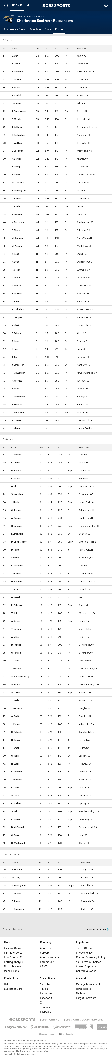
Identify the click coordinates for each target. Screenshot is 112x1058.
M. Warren (17, 246)
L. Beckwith (17, 150)
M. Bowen (16, 470)
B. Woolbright (18, 843)
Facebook (46, 998)
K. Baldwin (17, 95)
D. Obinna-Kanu (19, 541)
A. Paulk (15, 716)
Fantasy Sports (13, 952)
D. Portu (15, 549)
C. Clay (15, 55)
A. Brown (15, 684)
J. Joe (14, 357)
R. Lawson (17, 214)
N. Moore (16, 285)
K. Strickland (18, 309)
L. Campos (17, 317)
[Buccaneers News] (15, 29)
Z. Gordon (17, 869)
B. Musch (16, 119)
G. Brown (16, 893)
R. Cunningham (19, 190)
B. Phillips (16, 644)
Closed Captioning (87, 966)
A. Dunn (15, 261)
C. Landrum (16, 526)
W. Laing (16, 877)
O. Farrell (16, 198)
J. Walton (16, 573)
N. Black (15, 763)
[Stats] (48, 29)
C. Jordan (16, 510)
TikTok (44, 989)
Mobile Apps (11, 971)
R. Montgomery (20, 885)
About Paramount (50, 957)
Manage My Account (88, 984)
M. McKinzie (17, 533)
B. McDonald (17, 827)
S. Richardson (18, 135)
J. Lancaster (18, 364)
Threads (45, 1007)
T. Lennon (16, 629)
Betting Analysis (14, 962)
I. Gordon (16, 103)
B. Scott (16, 87)
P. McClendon (18, 372)
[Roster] (59, 29)
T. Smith (15, 747)
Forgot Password (86, 998)
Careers (45, 952)
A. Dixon (15, 795)
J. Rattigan (17, 127)
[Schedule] (35, 29)
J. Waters (16, 668)
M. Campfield (18, 182)
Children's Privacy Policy (90, 957)
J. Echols (16, 63)
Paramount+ (47, 962)
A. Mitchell (17, 380)
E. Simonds (17, 404)
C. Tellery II (17, 565)
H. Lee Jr (16, 277)
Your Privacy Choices (88, 962)
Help (6, 984)
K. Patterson (18, 222)
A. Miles (15, 637)
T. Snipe (15, 660)
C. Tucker (15, 755)
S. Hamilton (17, 494)
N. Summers (18, 909)
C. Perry (15, 835)
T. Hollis (15, 613)
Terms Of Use (84, 948)
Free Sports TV (13, 957)
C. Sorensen (18, 412)
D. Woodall (16, 581)
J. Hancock (16, 708)
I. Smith (15, 557)
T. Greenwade (19, 111)
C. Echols (16, 333)
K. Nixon (16, 388)
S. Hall (14, 811)
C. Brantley (16, 771)
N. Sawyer (16, 740)
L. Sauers (16, 301)
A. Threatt (17, 428)
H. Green (16, 269)
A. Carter (15, 692)
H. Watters (17, 143)
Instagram (46, 993)
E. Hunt (15, 349)
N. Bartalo (16, 597)
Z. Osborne (17, 71)
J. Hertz (15, 502)
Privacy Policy (84, 952)
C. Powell (16, 652)
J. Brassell (16, 779)
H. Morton (17, 293)
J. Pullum (15, 724)
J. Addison (16, 454)
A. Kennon (16, 518)
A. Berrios (16, 158)
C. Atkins (15, 462)
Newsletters (83, 989)
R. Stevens (17, 420)
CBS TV (44, 966)
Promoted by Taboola (98, 929)
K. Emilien (16, 803)
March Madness (13, 966)
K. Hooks (15, 819)
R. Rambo (16, 901)
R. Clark (15, 325)
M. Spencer (17, 238)
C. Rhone (16, 230)
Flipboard (45, 1011)
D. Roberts (16, 732)
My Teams (82, 993)
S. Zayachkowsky (20, 676)
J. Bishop (16, 166)
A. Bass (15, 253)
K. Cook (15, 787)
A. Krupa (15, 621)
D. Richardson (18, 396)
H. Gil (13, 486)
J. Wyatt (15, 589)
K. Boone (16, 174)
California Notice (86, 971)
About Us (45, 948)
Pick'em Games (13, 948)
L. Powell (16, 79)
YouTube (45, 984)
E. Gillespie (17, 605)
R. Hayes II (17, 341)
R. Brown (15, 478)
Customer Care (13, 989)
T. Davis (15, 700)
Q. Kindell (16, 206)
